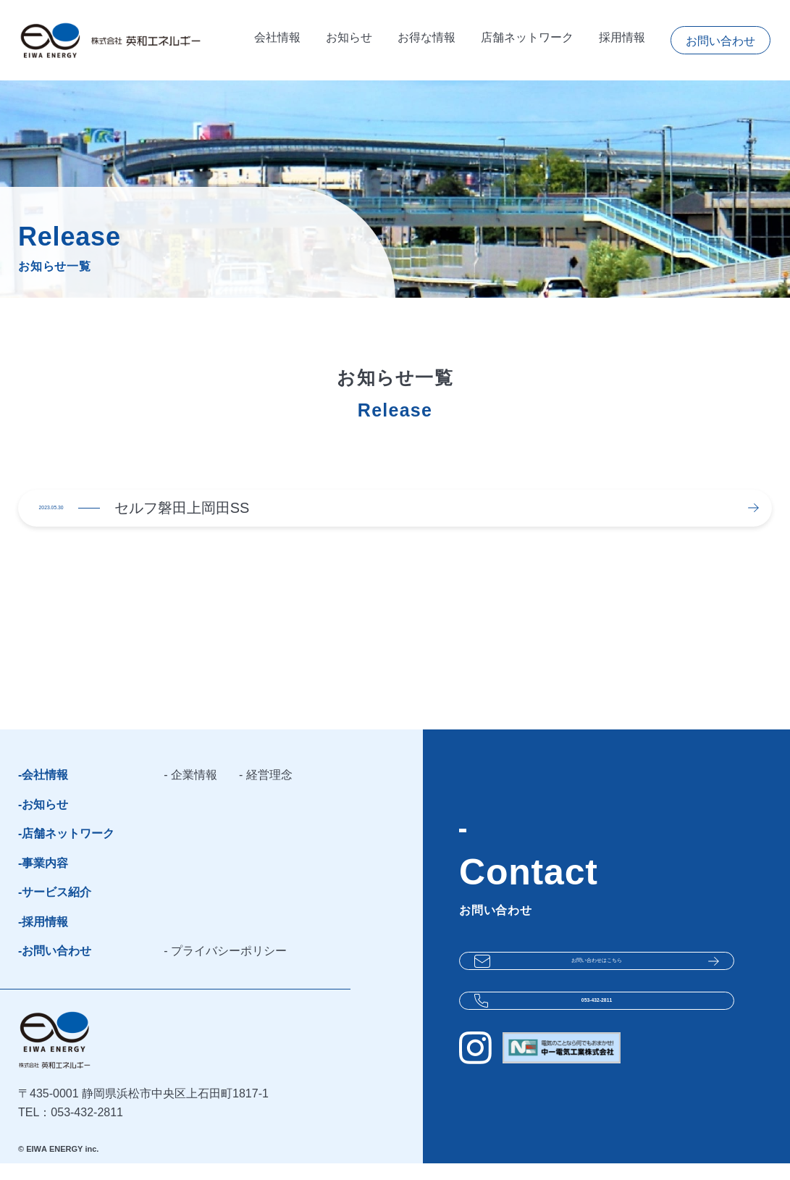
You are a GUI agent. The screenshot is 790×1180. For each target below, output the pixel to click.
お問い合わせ (720, 41)
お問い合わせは (597, 972)
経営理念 (269, 791)
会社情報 (277, 40)
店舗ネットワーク (527, 40)
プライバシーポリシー (229, 967)
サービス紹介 (56, 909)
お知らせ (349, 40)
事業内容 (45, 880)
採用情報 (622, 40)
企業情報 (194, 791)
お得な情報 (426, 40)
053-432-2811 (596, 1022)
